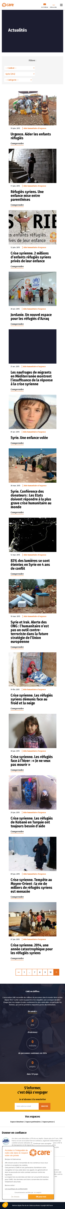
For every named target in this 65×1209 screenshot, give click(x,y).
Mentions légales (17, 1205)
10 (50, 972)
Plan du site (25, 1205)
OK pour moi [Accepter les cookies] (41, 1197)
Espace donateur (17, 1122)
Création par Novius (34, 1205)
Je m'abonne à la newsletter (32, 1099)
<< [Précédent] (19, 972)
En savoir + (32, 1011)
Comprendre (17, 143)
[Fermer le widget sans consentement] (42, 1144)
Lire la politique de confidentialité (16, 1189)
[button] (5, 1205)
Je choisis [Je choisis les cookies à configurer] (15, 1197)
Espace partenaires (33, 1122)
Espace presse (48, 1122)
